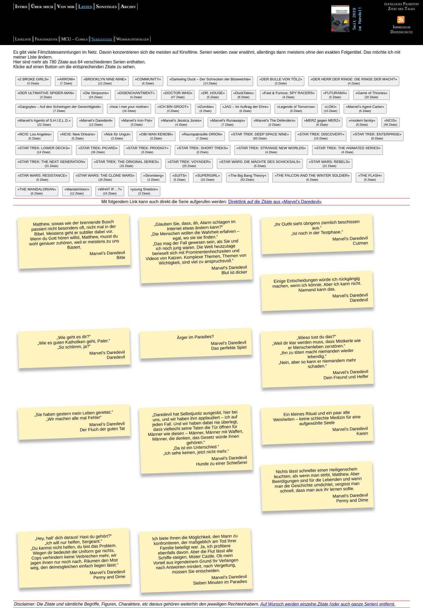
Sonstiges (106, 6)
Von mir (65, 6)
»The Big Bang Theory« (247, 177)
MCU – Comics (74, 39)
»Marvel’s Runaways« (227, 122)
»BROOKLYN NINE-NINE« (105, 81)
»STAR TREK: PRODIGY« (147, 150)
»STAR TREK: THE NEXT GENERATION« (52, 164)
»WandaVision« (77, 191)
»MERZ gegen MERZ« (322, 122)
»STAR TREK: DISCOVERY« (320, 136)
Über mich (42, 6)
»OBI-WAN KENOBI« (156, 136)
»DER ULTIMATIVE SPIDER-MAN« (46, 95)
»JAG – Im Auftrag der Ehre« (245, 108)
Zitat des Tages (401, 8)
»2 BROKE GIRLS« (33, 81)
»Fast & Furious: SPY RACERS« (288, 95)
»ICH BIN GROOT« (173, 108)
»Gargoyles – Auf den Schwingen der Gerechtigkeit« (59, 108)
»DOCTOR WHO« (178, 95)
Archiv (128, 6)
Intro (21, 6)
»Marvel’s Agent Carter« (365, 108)
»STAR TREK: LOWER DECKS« (44, 150)
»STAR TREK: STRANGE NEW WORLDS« (271, 150)
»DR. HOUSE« (213, 95)
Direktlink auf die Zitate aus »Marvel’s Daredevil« (275, 201)
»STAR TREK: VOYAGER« (189, 164)
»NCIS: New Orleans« (77, 136)
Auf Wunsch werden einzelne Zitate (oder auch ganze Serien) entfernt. (327, 604)
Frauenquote (46, 39)
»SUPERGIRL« (207, 177)
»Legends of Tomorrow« (296, 108)
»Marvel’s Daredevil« (95, 122)
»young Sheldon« (144, 191)
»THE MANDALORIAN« (37, 191)
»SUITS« (179, 177)
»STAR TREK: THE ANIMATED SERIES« (347, 150)
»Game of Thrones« (371, 95)
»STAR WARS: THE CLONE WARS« (105, 177)
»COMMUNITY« (148, 81)
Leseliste (23, 39)
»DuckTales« (243, 95)
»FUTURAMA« (335, 95)
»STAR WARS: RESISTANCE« (42, 177)
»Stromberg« (153, 177)
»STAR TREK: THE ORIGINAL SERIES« (126, 164)
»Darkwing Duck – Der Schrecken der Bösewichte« (210, 81)
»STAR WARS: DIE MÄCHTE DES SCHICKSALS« (259, 164)
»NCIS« (390, 122)
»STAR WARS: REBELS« (329, 164)
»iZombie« (205, 108)
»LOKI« (330, 108)
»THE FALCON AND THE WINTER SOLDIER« (312, 177)
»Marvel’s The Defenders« (275, 122)
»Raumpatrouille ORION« (202, 136)
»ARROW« (66, 81)
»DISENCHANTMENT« (136, 95)
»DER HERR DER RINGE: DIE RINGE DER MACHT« (354, 81)
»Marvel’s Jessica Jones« (181, 122)
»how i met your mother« (129, 108)
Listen (85, 6)
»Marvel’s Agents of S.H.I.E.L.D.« (44, 122)
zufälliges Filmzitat (401, 3)
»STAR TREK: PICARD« (98, 150)
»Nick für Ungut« (117, 136)
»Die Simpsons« (96, 95)
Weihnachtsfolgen (132, 39)
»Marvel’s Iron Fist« (136, 122)
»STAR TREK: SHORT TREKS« (202, 150)
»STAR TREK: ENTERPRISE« (377, 136)
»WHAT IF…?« (110, 191)
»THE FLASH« (370, 177)
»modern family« (362, 122)
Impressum (401, 27)
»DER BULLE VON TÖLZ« (280, 81)
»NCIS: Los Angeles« (35, 136)
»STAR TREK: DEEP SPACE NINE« (260, 136)
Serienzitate (101, 39)
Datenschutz (401, 31)
